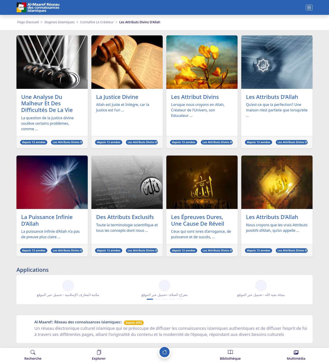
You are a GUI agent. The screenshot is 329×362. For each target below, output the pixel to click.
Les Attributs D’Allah (272, 97)
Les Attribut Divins (195, 97)
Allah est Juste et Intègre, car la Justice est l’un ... (122, 107)
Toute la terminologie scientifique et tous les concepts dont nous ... (127, 228)
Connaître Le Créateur (97, 22)
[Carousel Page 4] (172, 299)
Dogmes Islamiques (60, 22)
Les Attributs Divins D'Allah (71, 142)
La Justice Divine (117, 97)
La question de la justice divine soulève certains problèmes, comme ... (47, 123)
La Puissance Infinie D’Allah (47, 220)
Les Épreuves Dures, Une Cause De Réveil (198, 220)
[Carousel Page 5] (179, 299)
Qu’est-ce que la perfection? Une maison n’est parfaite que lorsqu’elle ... (277, 110)
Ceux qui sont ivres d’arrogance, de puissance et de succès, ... (201, 234)
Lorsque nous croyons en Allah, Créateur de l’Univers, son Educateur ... (198, 110)
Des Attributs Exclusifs (125, 217)
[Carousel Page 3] (165, 299)
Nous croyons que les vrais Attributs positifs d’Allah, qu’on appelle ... (277, 228)
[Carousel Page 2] (157, 299)
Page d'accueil (28, 22)
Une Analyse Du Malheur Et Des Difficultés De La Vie (47, 103)
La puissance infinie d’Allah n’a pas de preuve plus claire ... (50, 234)
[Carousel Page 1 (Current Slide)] (150, 299)
